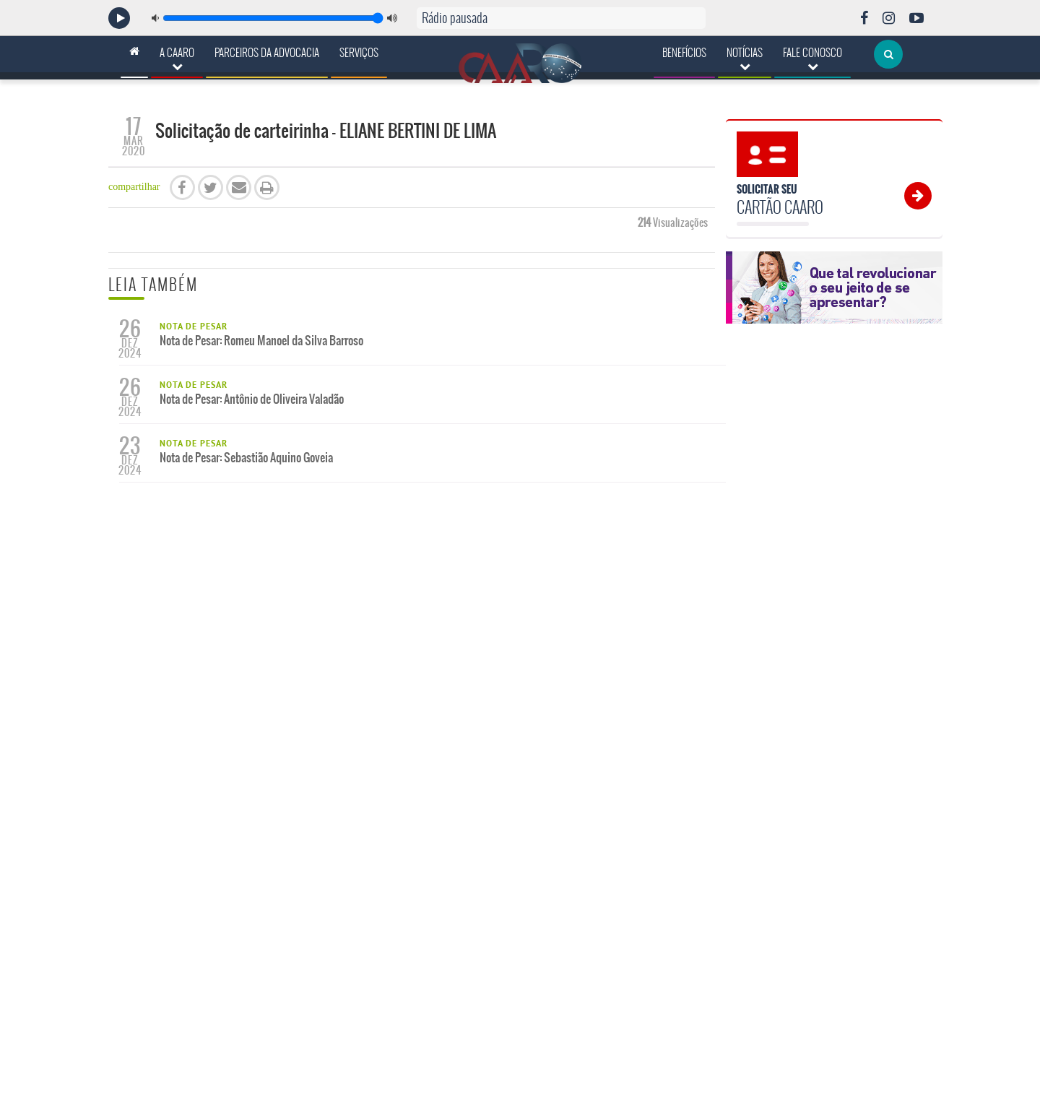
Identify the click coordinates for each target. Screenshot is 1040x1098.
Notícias (745, 58)
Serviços (358, 53)
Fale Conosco (812, 58)
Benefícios (684, 53)
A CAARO (177, 58)
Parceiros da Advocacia (266, 53)
